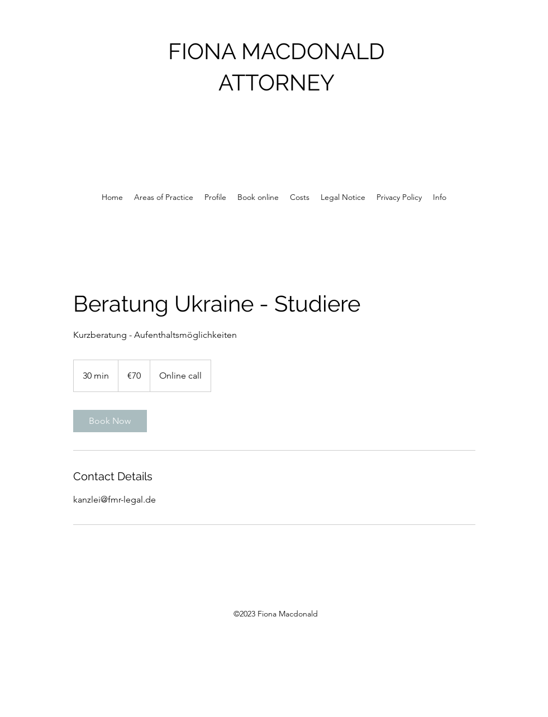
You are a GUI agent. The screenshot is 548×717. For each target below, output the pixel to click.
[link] (110, 421)
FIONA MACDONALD (276, 51)
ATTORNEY (276, 82)
